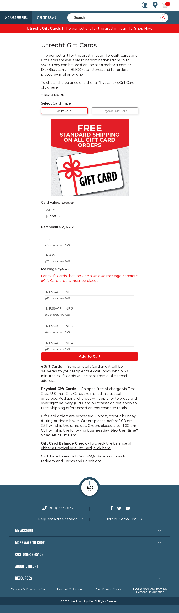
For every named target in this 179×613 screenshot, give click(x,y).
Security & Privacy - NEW (28, 574)
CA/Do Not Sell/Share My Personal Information (150, 576)
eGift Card (64, 106)
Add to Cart (89, 351)
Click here (48, 441)
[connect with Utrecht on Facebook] (114, 493)
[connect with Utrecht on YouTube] (131, 493)
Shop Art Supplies (16, 17)
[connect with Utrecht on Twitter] (122, 493)
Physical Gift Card (114, 106)
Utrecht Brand (46, 17)
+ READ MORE (51, 90)
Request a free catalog (57, 504)
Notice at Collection (69, 574)
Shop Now (136, 28)
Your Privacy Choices (109, 574)
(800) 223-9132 (60, 493)
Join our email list (121, 504)
